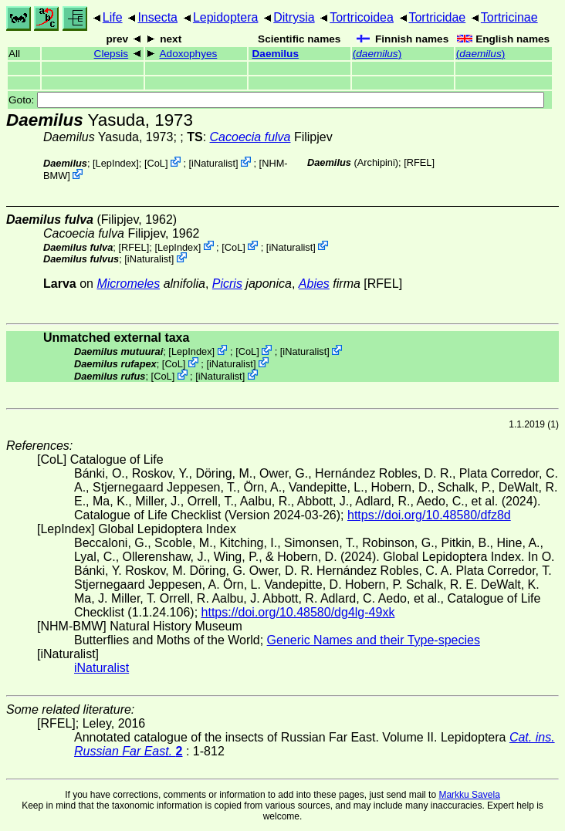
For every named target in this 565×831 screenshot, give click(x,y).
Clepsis (111, 53)
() (377, 53)
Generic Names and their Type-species (373, 640)
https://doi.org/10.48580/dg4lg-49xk (298, 612)
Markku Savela (468, 794)
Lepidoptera (226, 17)
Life (113, 17)
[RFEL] (419, 162)
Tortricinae (509, 17)
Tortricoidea (362, 17)
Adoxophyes (189, 53)
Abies (314, 283)
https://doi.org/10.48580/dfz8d (429, 515)
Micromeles (128, 283)
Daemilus (275, 53)
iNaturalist (213, 163)
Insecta (157, 17)
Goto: (276, 100)
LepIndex (116, 163)
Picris (227, 283)
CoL (155, 163)
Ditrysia (293, 17)
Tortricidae (436, 17)
